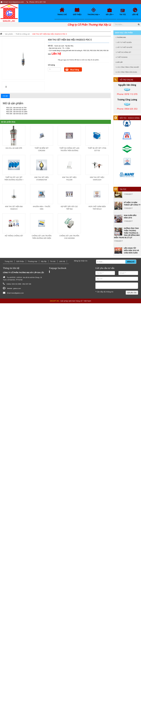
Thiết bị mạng (121, 57)
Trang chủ (62, 12)
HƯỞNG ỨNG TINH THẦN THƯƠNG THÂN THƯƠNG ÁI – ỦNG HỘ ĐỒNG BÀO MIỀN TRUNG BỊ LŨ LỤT (127, 233)
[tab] (5, 96)
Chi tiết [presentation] (5, 96)
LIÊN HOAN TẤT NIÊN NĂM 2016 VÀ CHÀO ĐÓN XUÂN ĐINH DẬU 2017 (131, 252)
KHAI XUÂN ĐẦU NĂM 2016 (130, 217)
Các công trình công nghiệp (127, 67)
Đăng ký (130, 262)
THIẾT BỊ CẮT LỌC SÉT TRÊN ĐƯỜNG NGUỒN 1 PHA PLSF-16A (13, 179)
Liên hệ (135, 12)
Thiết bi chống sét (23, 34)
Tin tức (122, 12)
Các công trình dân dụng (126, 72)
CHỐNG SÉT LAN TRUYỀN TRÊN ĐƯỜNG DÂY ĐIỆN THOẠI (41, 238)
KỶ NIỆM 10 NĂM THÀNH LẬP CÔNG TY (132, 204)
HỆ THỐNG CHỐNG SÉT (14, 236)
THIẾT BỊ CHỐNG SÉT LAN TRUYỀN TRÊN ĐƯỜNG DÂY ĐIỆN (69, 150)
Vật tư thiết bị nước (124, 47)
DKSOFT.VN (54, 301)
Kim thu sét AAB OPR (14, 148)
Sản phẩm (9, 34)
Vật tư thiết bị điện (124, 42)
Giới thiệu (77, 12)
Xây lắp (109, 12)
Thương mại (94, 12)
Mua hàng (72, 69)
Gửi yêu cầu (132, 292)
